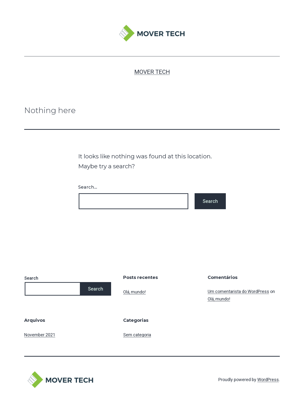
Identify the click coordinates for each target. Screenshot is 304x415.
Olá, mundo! (134, 291)
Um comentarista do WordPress (238, 291)
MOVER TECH (152, 72)
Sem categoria (137, 334)
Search (31, 278)
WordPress (268, 379)
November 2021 (39, 334)
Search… (87, 187)
